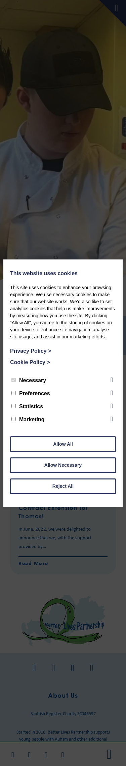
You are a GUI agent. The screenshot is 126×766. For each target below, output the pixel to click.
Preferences (30, 393)
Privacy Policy (30, 351)
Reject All (63, 486)
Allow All (63, 444)
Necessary (28, 380)
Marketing (28, 419)
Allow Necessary (63, 465)
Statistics (27, 406)
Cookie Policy (30, 362)
